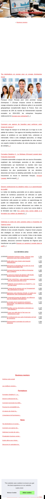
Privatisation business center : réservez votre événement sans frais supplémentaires (20, 257)
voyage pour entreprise (20, 116)
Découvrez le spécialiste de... (11, 444)
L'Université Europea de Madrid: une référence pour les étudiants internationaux (21, 298)
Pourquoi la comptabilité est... (11, 407)
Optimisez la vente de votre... (11, 432)
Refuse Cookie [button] (11, 492)
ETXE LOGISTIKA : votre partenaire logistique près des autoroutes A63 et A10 (21, 280)
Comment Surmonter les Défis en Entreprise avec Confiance (20, 271)
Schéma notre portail (8, 379)
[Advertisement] (22, 46)
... (29, 116)
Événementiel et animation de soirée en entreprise (19, 322)
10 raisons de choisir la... (9, 411)
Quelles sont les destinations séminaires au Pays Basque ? (21, 308)
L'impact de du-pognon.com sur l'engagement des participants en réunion (21, 289)
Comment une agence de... (10, 428)
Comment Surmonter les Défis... (12, 403)
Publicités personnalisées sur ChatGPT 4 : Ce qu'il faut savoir (21, 284)
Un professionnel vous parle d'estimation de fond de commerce (21, 317)
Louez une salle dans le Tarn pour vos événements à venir (19, 313)
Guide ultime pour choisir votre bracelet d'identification (18, 261)
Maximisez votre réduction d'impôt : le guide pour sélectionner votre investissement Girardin (21, 293)
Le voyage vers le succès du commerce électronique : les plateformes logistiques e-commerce (20, 303)
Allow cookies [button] (27, 492)
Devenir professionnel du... (10, 398)
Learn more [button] (19, 488)
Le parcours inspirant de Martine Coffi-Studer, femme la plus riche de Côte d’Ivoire (20, 275)
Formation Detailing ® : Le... (10, 394)
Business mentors (22, 22)
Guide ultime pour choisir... (10, 440)
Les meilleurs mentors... (9, 386)
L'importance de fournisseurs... (11, 415)
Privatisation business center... (11, 436)
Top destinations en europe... (11, 424)
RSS (40, 497)
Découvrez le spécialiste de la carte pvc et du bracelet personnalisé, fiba (20, 266)
